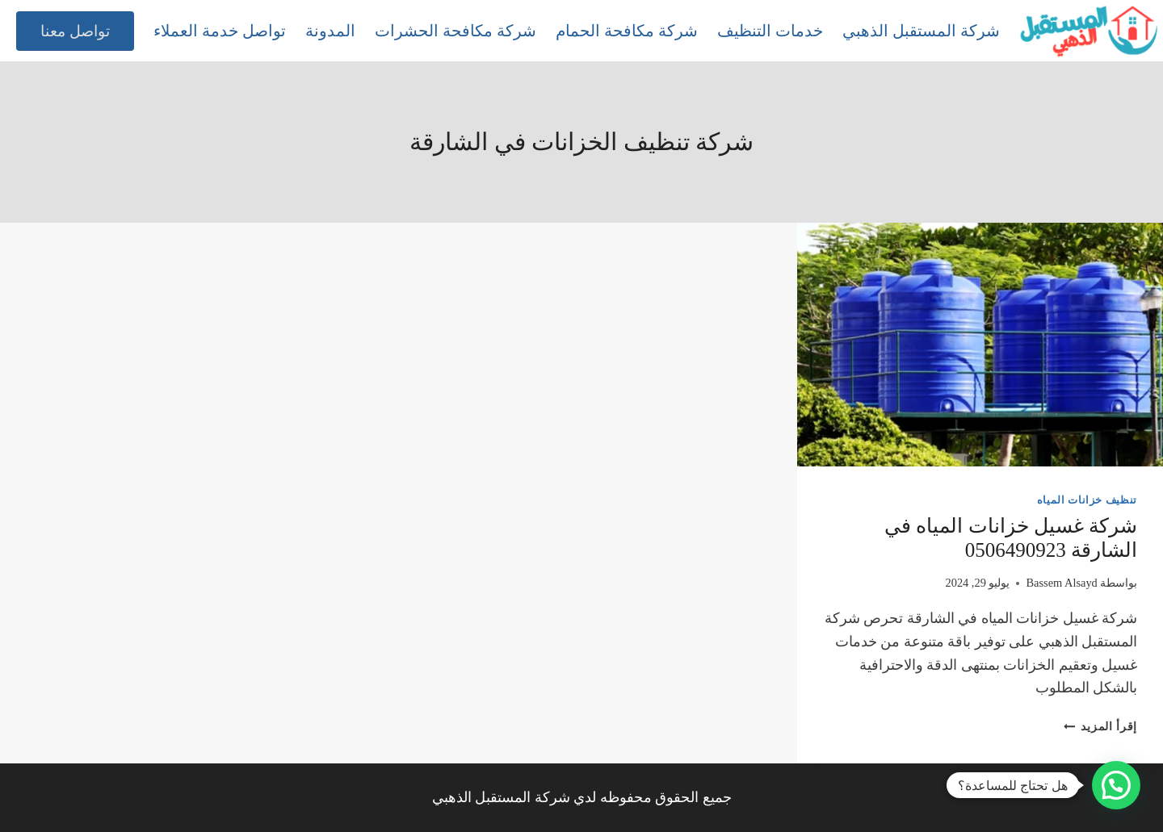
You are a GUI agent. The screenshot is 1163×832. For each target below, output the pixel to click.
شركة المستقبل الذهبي (921, 31)
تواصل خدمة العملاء (219, 31)
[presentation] (980, 344)
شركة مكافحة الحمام (627, 31)
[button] (1116, 785)
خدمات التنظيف (770, 31)
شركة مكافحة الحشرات (455, 31)
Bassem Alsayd (1061, 582)
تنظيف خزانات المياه (1087, 500)
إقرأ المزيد (1100, 726)
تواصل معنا (75, 31)
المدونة (330, 31)
